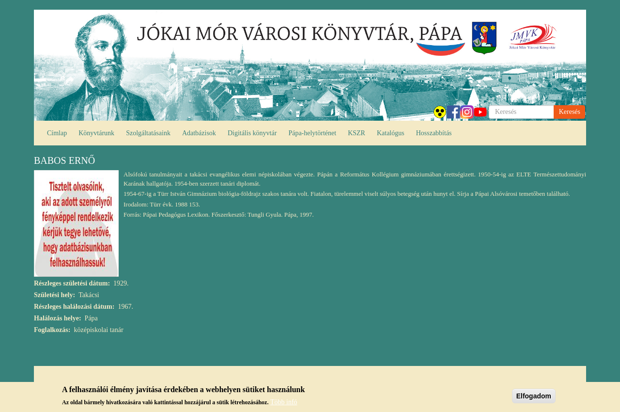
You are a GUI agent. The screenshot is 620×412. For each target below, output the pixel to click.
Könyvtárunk (96, 133)
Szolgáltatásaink (148, 133)
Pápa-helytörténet (312, 133)
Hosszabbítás (434, 133)
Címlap (57, 133)
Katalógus (390, 133)
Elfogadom (533, 398)
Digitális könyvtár (252, 133)
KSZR (356, 133)
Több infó (283, 404)
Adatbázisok (199, 133)
